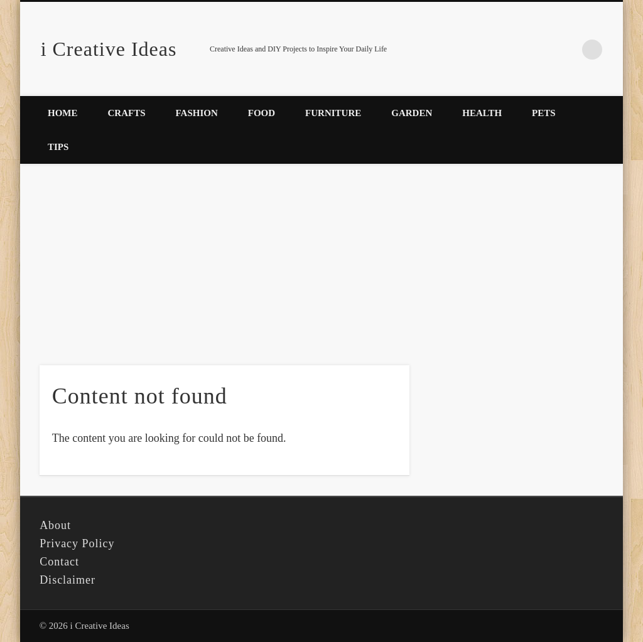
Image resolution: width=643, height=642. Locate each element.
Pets (544, 113)
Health (482, 113)
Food (261, 113)
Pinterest (566, 50)
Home (63, 113)
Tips (58, 147)
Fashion (197, 113)
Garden (411, 113)
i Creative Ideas (109, 49)
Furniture (333, 113)
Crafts (127, 113)
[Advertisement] (321, 258)
